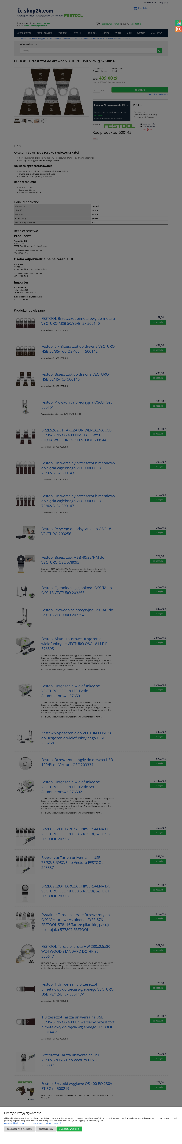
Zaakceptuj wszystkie (69, 1129)
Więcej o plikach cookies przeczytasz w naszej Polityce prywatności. (33, 1123)
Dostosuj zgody (46, 1129)
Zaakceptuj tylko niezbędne (19, 1129)
